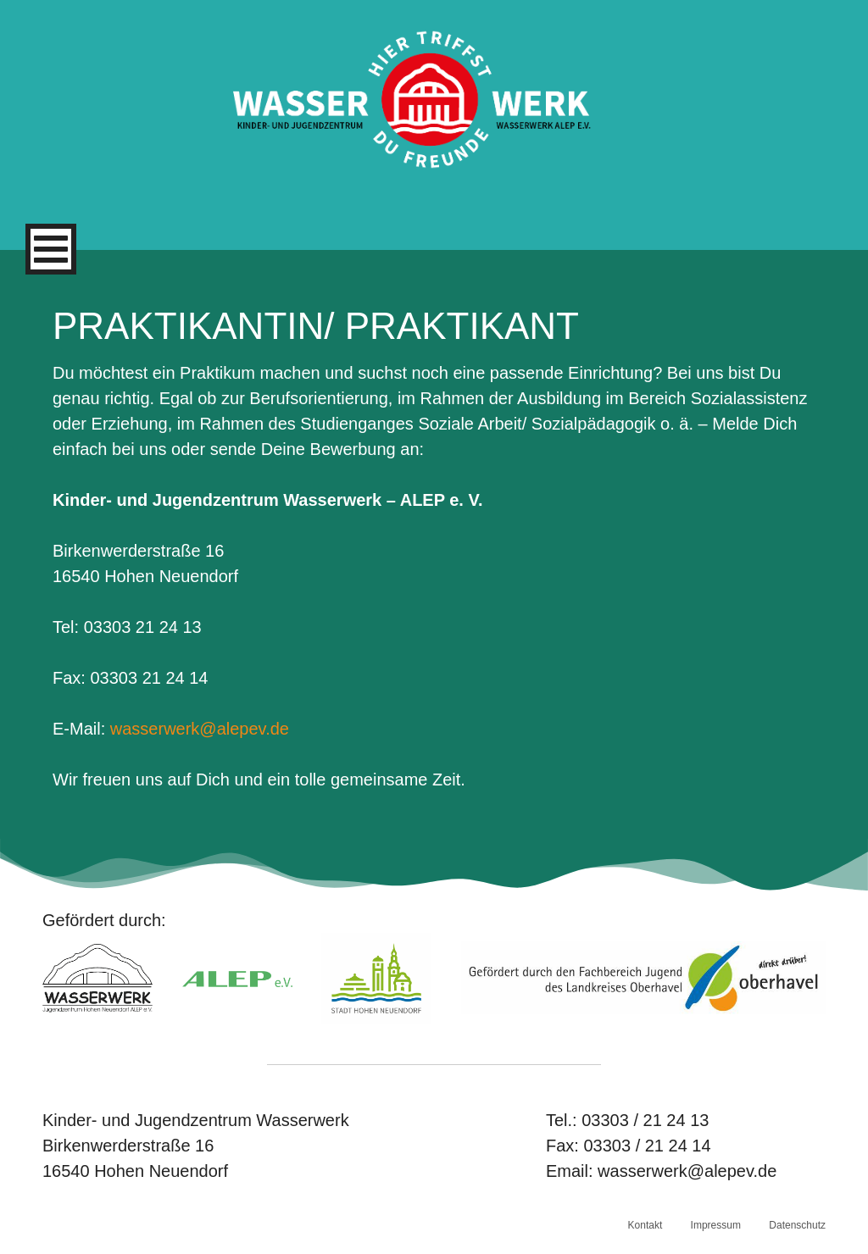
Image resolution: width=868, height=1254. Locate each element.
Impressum (716, 1225)
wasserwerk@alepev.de (199, 728)
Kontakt (645, 1225)
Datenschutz (797, 1225)
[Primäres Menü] (50, 249)
